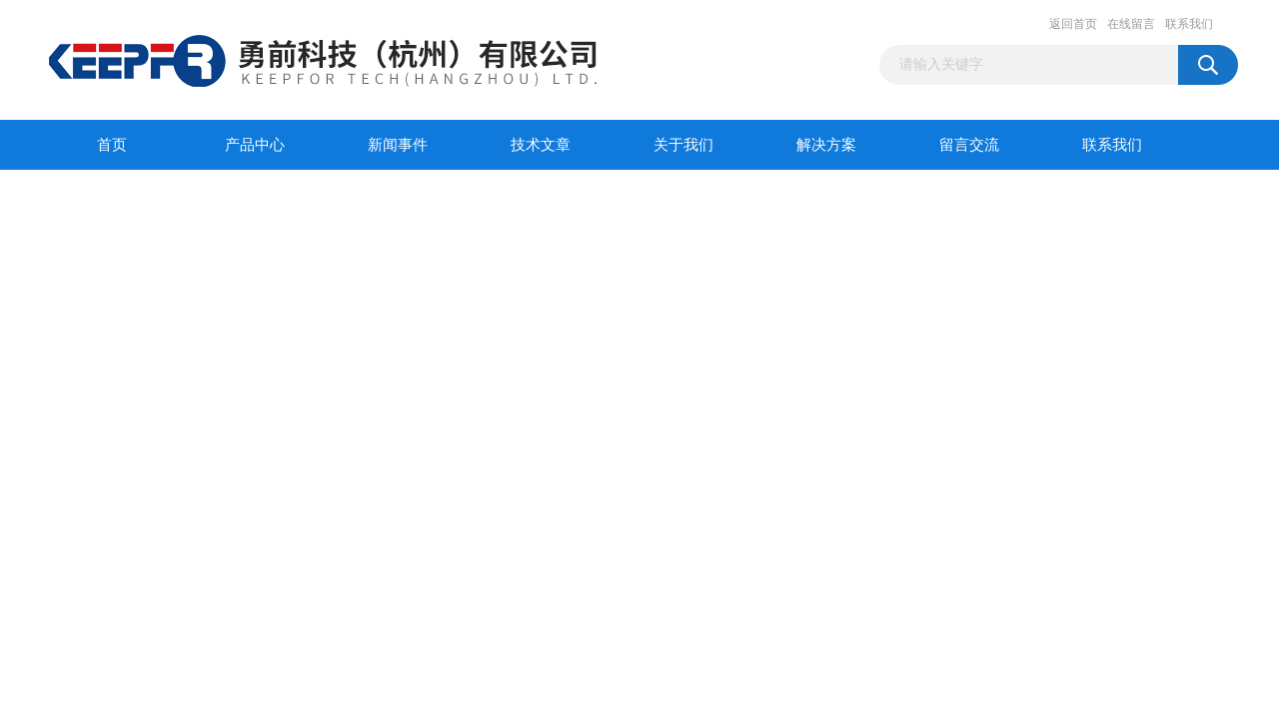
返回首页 (1073, 24)
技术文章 (541, 145)
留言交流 (969, 145)
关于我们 (683, 145)
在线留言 (1131, 24)
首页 (112, 145)
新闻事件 (398, 145)
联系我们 (1189, 24)
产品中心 (255, 145)
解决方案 (826, 145)
